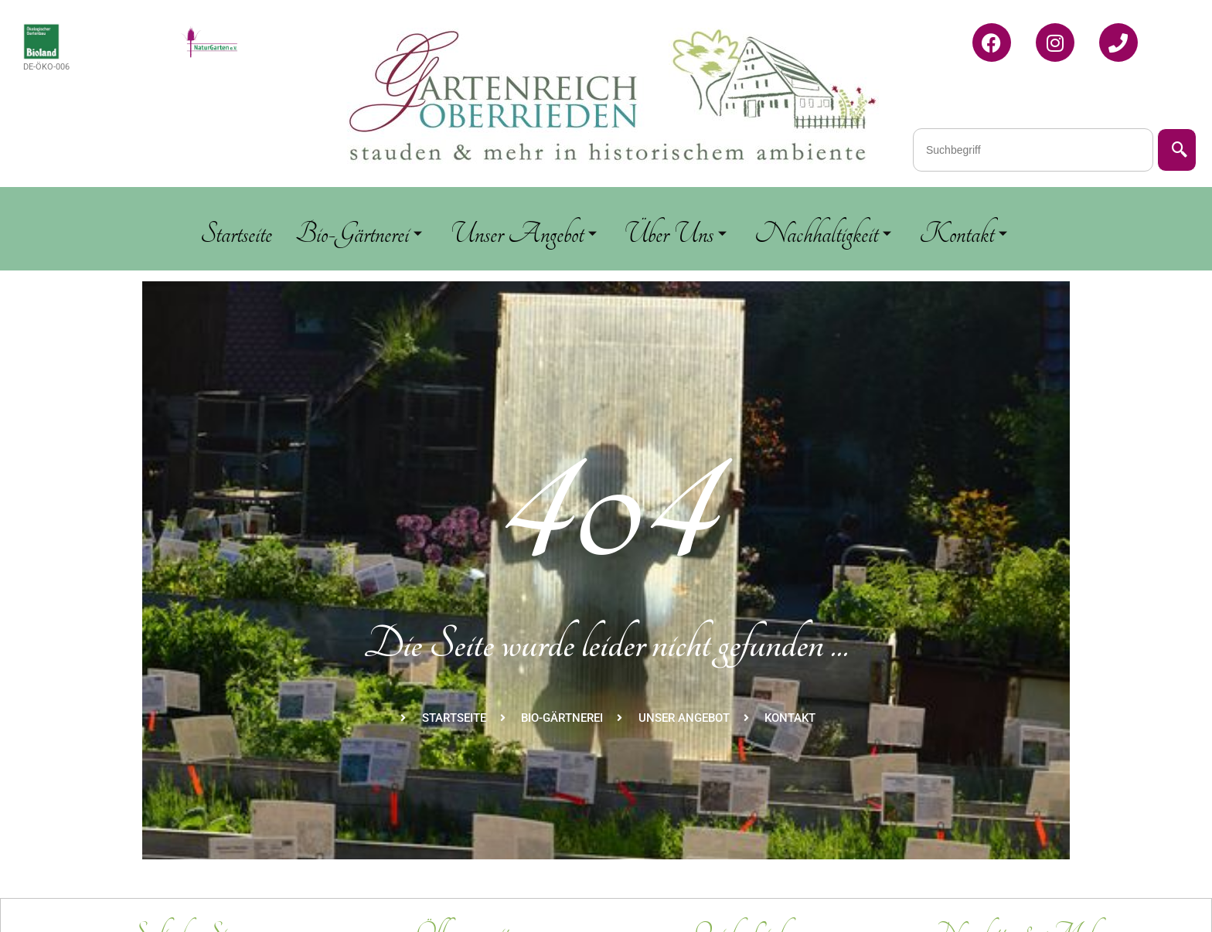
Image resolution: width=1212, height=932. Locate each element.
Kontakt (963, 231)
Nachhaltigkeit (822, 231)
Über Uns (676, 231)
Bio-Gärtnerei (358, 231)
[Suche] (1174, 150)
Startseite (236, 231)
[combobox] (1028, 150)
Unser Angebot (523, 231)
